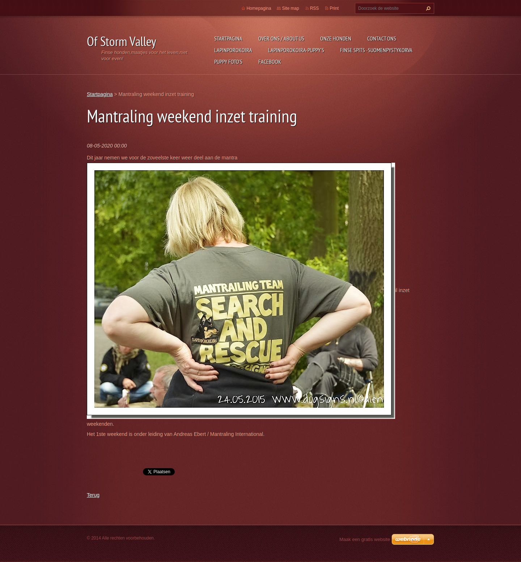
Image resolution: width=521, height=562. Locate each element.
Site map (290, 8)
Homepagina (258, 8)
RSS (314, 8)
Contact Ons (381, 38)
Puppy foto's (228, 61)
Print (334, 8)
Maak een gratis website (364, 539)
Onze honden (335, 38)
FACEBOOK (269, 61)
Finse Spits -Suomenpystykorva (376, 50)
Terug (93, 495)
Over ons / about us (281, 38)
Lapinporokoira (233, 50)
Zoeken (427, 8)
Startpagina (228, 38)
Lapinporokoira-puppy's (296, 50)
